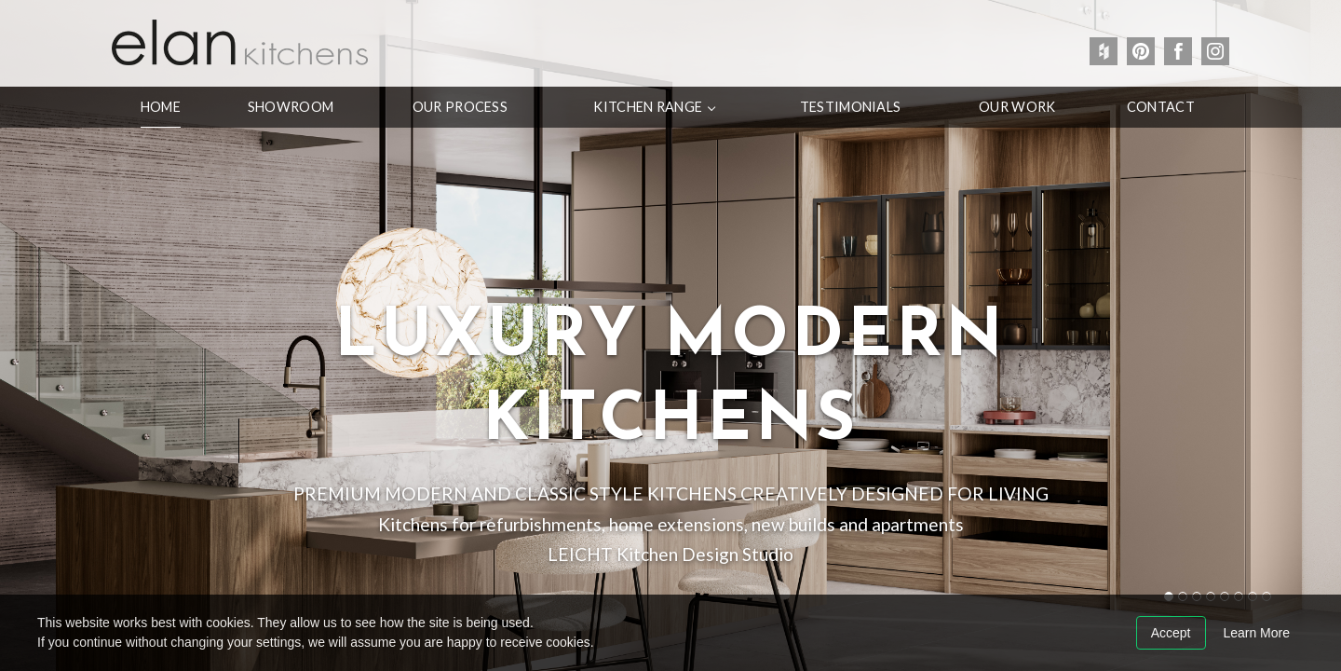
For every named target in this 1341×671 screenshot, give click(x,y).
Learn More (1256, 632)
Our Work (1017, 107)
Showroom (290, 107)
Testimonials (850, 107)
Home (161, 107)
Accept (1171, 632)
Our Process (460, 107)
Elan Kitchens (240, 42)
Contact (1161, 107)
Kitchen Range (647, 107)
